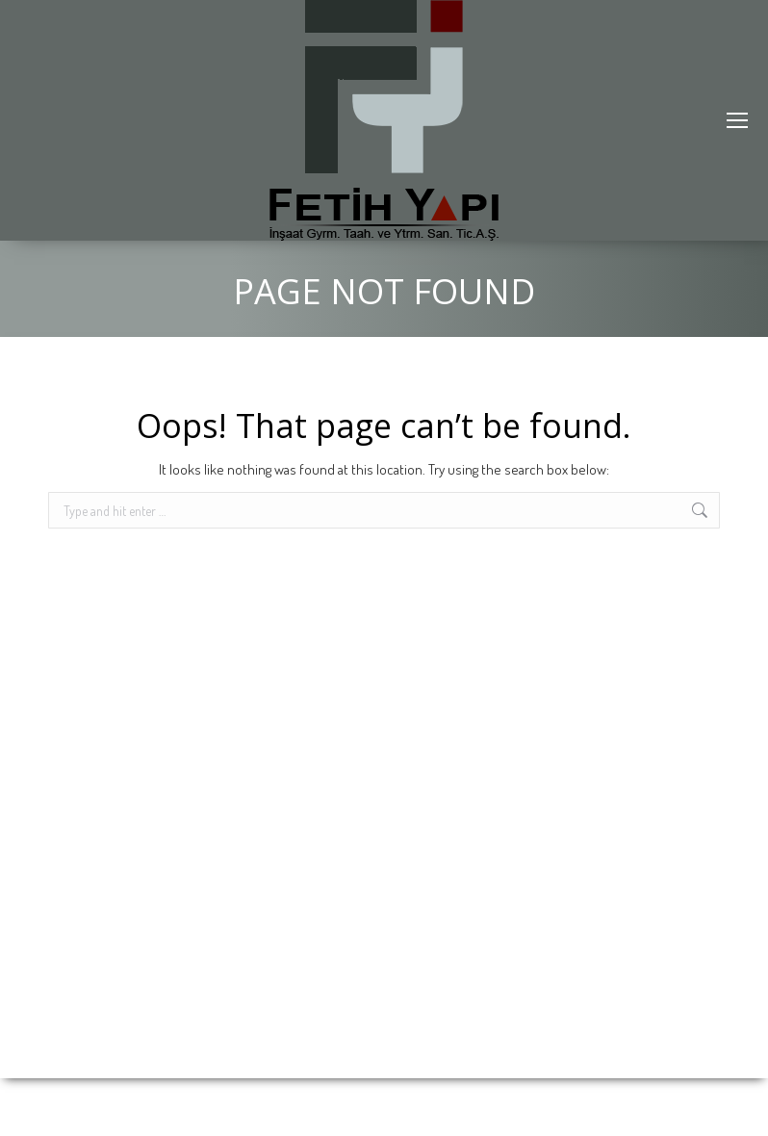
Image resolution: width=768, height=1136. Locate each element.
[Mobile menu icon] (737, 120)
